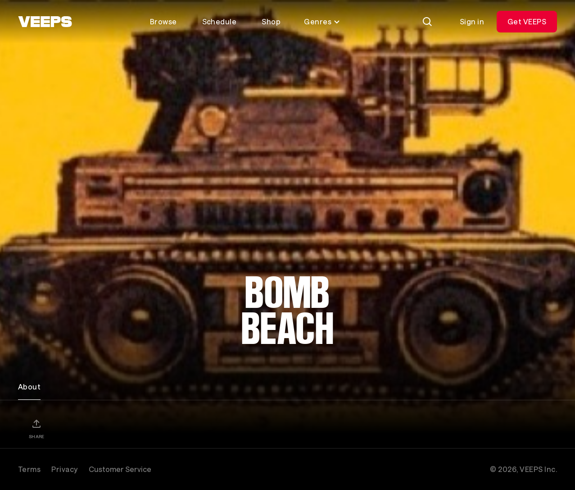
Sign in (472, 21)
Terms (29, 469)
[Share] (36, 429)
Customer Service (120, 469)
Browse (163, 21)
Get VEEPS (526, 21)
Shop (271, 21)
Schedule (219, 21)
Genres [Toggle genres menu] (322, 21)
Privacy (64, 469)
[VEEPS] (45, 21)
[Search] (427, 21)
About (29, 386)
